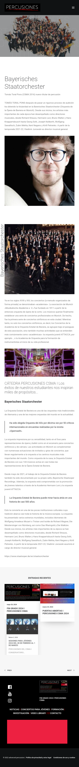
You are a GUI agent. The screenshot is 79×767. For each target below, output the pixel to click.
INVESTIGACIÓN (21, 713)
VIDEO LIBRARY (38, 713)
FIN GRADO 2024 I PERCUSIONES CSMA (18, 608)
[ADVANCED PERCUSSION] (22, 7)
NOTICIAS (14, 709)
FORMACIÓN (57, 709)
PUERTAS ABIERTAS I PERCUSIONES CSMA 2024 (56, 608)
